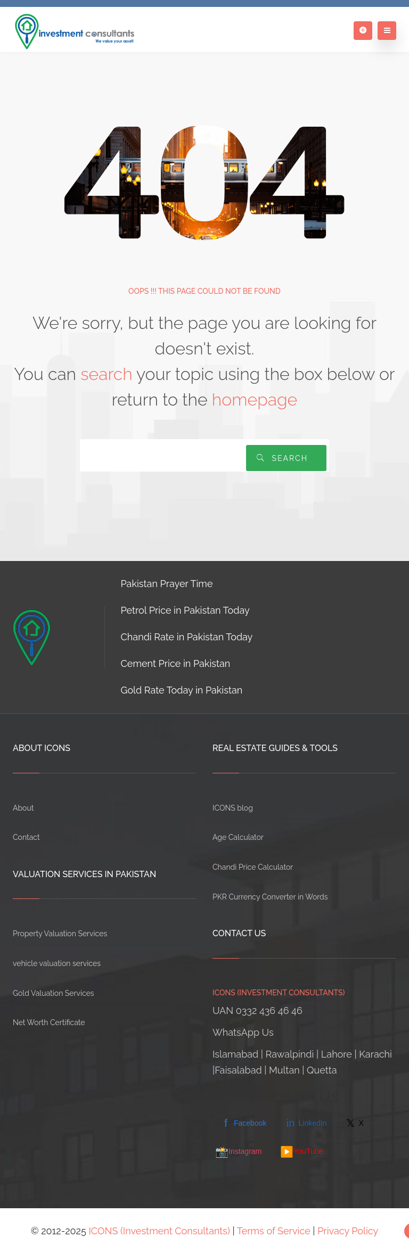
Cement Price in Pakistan (176, 663)
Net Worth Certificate (49, 1022)
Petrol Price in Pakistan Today (185, 610)
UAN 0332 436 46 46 (257, 1010)
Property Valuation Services (60, 933)
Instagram (238, 1151)
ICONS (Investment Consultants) (159, 1230)
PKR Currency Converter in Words (270, 897)
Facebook (243, 1123)
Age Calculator (238, 837)
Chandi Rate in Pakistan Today (187, 636)
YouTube (301, 1151)
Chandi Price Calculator (252, 867)
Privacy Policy (347, 1230)
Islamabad (235, 1054)
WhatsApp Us (243, 1032)
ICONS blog (232, 808)
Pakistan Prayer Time (167, 583)
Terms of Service (273, 1230)
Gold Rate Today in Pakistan (182, 690)
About (23, 808)
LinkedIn (305, 1123)
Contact (26, 837)
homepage (254, 399)
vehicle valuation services (57, 963)
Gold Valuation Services (53, 993)
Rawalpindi (290, 1054)
